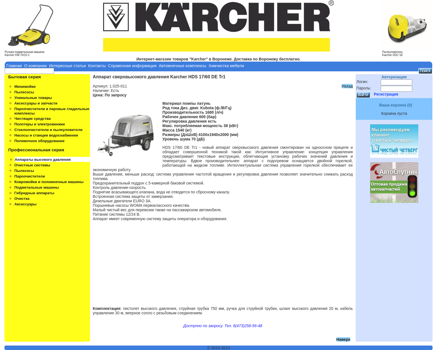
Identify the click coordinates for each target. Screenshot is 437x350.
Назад (347, 86)
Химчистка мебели (226, 66)
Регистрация (386, 94)
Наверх (343, 339)
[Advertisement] (223, 261)
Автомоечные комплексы (182, 66)
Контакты (97, 66)
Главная (14, 66)
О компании (35, 66)
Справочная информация (132, 66)
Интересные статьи (67, 66)
